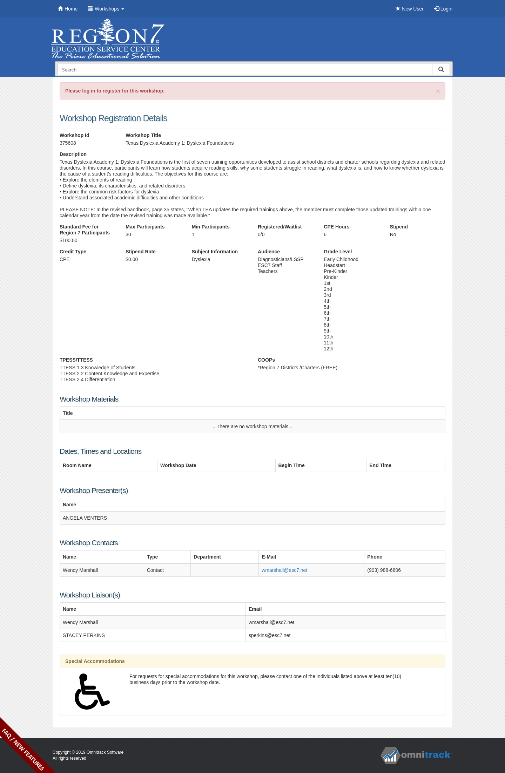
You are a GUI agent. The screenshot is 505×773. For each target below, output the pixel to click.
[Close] (438, 91)
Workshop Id (74, 135)
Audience (269, 251)
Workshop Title (143, 135)
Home (68, 9)
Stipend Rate (141, 251)
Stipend (399, 227)
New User (409, 9)
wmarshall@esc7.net (284, 570)
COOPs (266, 360)
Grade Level (338, 251)
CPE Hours (336, 227)
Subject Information (215, 251)
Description (73, 154)
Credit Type (73, 251)
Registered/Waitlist (280, 227)
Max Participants (145, 227)
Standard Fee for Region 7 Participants (85, 229)
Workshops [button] (106, 9)
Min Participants (211, 227)
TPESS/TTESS (76, 360)
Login (443, 9)
